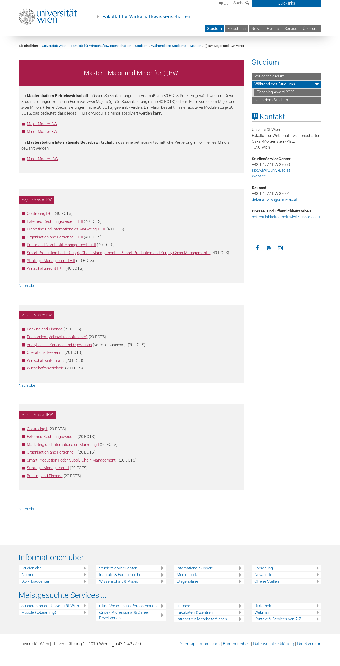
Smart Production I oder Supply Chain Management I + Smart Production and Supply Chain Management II (118, 252)
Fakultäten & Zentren (195, 612)
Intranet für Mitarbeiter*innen (202, 619)
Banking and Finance (44, 329)
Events (273, 28)
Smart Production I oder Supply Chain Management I (72, 460)
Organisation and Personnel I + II (55, 237)
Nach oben (28, 285)
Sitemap (188, 643)
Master (195, 46)
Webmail (261, 612)
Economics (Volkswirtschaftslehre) (57, 336)
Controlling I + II (40, 213)
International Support (195, 568)
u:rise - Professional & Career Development (124, 615)
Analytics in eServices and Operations (59, 344)
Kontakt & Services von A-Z (277, 619)
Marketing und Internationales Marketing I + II (66, 229)
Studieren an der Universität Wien (50, 605)
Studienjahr (31, 568)
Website (259, 176)
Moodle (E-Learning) (38, 612)
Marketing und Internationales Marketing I (63, 444)
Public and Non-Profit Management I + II (61, 244)
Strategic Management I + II (51, 260)
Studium (214, 28)
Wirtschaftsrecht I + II (46, 268)
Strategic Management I (48, 467)
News (256, 28)
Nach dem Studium (271, 100)
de (224, 3)
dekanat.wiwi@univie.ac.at (275, 199)
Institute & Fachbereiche (120, 574)
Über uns (310, 28)
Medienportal (188, 574)
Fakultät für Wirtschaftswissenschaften (146, 17)
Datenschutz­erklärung (273, 643)
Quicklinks (286, 3)
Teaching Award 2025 (275, 92)
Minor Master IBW (42, 158)
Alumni (27, 574)
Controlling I (37, 428)
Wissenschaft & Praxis (118, 581)
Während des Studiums (168, 46)
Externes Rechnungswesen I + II (55, 221)
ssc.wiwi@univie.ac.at (271, 170)
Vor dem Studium (269, 76)
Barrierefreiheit (236, 643)
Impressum (209, 643)
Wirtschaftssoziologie (45, 368)
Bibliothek (262, 605)
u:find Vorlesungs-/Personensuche (129, 605)
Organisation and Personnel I (51, 452)
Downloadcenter (35, 581)
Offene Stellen (266, 581)
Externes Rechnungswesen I (51, 436)
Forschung (236, 28)
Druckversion (309, 643)
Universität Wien (54, 46)
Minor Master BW (42, 131)
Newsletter (264, 574)
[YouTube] (269, 248)
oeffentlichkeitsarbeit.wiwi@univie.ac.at (286, 217)
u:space (183, 605)
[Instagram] (280, 248)
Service (290, 28)
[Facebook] (257, 248)
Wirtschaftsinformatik (46, 360)
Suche (241, 3)
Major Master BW (42, 123)
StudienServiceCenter (118, 568)
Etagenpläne (187, 581)
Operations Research (45, 352)
